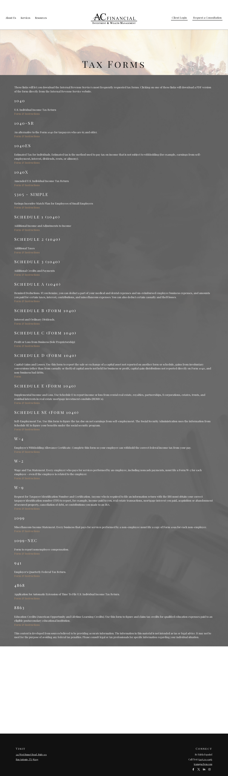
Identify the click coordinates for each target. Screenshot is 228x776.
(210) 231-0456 (205, 750)
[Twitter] (198, 760)
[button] (11, 9)
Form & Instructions (27, 104)
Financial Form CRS (116, 772)
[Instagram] (209, 760)
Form (17, 367)
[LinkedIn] (204, 760)
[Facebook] (193, 760)
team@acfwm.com (203, 755)
